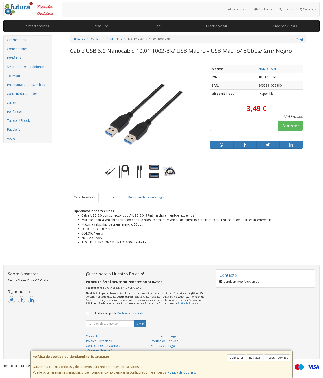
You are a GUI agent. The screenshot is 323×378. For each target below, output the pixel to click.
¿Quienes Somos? (99, 350)
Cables (12, 102)
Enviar (140, 324)
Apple (11, 138)
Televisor (13, 76)
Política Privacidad (99, 341)
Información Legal (164, 336)
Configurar (236, 358)
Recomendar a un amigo (146, 197)
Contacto (263, 9)
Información (111, 197)
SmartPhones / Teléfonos (25, 67)
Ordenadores (16, 40)
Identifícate (238, 9)
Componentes (17, 49)
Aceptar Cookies (277, 358)
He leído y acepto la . (118, 313)
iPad (157, 26)
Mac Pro (101, 26)
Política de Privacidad (188, 303)
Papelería (13, 129)
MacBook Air (216, 26)
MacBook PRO (285, 26)
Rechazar (255, 358)
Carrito (307, 9)
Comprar (290, 125)
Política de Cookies (181, 372)
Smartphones (37, 26)
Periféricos (14, 111)
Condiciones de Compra (103, 345)
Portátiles (14, 58)
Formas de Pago (163, 345)
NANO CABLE (268, 69)
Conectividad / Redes (22, 93)
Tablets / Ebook (18, 120)
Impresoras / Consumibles (26, 85)
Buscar (285, 9)
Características (84, 197)
